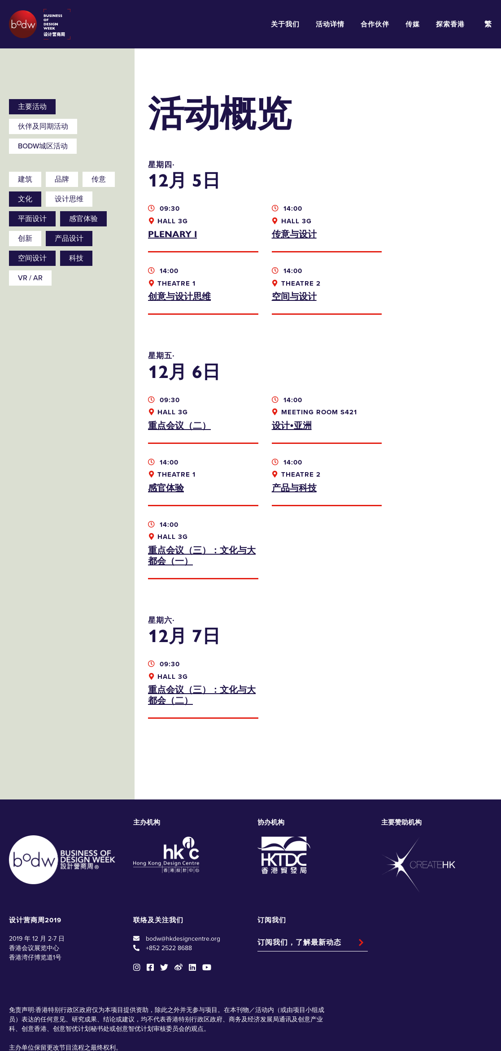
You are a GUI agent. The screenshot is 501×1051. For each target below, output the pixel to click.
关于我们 (285, 24)
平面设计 (32, 218)
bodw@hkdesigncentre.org (183, 876)
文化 (25, 199)
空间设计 (32, 258)
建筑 (25, 179)
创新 (25, 238)
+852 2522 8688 (169, 886)
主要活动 (32, 106)
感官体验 (83, 218)
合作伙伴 (375, 24)
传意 (98, 179)
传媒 (412, 24)
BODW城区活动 (43, 146)
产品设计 (69, 238)
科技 (76, 258)
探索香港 (450, 24)
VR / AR (30, 278)
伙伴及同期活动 (43, 126)
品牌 (62, 179)
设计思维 (69, 199)
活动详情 (330, 24)
